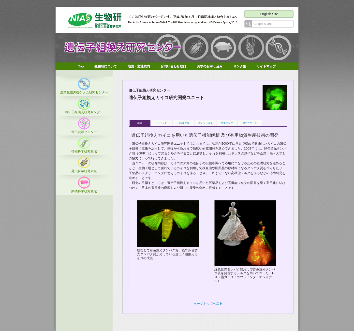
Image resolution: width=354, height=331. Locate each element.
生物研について (105, 66)
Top (81, 66)
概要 (139, 123)
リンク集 (239, 66)
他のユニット (249, 123)
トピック (162, 123)
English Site (269, 14)
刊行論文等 (183, 123)
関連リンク (227, 123)
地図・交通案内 (139, 66)
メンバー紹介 (205, 123)
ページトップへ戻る (208, 303)
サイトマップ (266, 66)
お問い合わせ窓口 (173, 66)
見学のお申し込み (209, 66)
